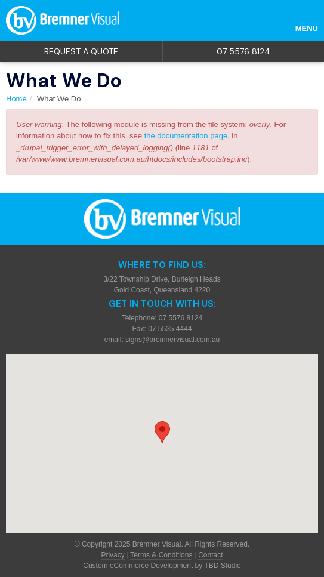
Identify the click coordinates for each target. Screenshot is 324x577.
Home (16, 98)
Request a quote (81, 51)
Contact (210, 555)
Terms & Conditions (161, 555)
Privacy (112, 555)
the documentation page (186, 135)
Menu (306, 28)
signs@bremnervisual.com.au (172, 339)
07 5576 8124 (243, 51)
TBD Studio (222, 565)
